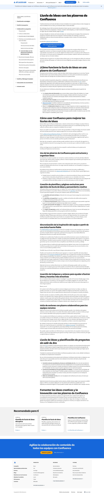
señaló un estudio (70, 325)
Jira (80, 81)
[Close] (101, 6)
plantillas (72, 190)
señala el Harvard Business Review (52, 134)
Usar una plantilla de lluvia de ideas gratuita (52, 45)
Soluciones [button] (40, 2)
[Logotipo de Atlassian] (20, 2)
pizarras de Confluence (52, 41)
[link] (86, 2)
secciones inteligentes (54, 254)
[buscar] (78, 2)
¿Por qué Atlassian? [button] (51, 2)
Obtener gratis (70, 2)
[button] (60, 2)
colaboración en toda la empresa (49, 229)
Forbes (62, 31)
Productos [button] (31, 2)
